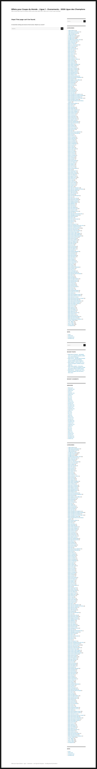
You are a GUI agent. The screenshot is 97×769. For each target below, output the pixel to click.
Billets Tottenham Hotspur (73, 290)
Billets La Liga (70, 180)
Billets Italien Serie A (72, 177)
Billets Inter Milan (71, 174)
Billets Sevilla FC (71, 265)
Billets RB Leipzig (71, 243)
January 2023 (70, 419)
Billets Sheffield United (73, 33)
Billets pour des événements (73, 228)
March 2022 (70, 432)
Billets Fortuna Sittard (72, 160)
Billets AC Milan (71, 47)
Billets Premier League (72, 232)
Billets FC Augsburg (72, 137)
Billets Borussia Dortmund (73, 76)
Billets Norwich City (72, 209)
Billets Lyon (70, 196)
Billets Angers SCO (71, 54)
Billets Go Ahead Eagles (72, 168)
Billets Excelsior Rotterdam (73, 133)
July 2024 (70, 395)
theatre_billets (71, 324)
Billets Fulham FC (71, 30)
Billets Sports (70, 274)
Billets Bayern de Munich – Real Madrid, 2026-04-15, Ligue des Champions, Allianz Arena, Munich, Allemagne (76, 356)
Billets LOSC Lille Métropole (73, 195)
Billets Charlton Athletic (72, 103)
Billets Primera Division (72, 239)
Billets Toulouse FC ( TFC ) (73, 291)
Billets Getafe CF (71, 164)
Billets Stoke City (71, 282)
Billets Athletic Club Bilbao (73, 64)
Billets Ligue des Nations (73, 190)
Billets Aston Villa (71, 61)
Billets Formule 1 (71, 159)
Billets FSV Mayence (72, 161)
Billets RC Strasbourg (72, 246)
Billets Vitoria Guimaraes (73, 312)
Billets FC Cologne (71, 139)
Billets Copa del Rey (72, 107)
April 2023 (70, 415)
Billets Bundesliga (71, 82)
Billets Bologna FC (71, 74)
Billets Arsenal (71, 56)
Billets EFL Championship (73, 121)
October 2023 (70, 407)
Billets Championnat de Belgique (74, 96)
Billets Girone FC (71, 167)
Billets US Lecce (71, 306)
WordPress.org (71, 338)
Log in (69, 334)
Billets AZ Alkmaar (71, 67)
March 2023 (70, 416)
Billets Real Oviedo (71, 254)
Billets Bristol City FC (72, 81)
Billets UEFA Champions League (74, 294)
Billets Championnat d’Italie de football (75, 95)
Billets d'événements (72, 117)
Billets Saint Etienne (72, 256)
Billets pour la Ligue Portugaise (74, 230)
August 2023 (70, 410)
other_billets (70, 321)
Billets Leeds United (72, 182)
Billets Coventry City (72, 113)
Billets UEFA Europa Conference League (76, 298)
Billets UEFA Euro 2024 (72, 297)
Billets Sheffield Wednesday (73, 267)
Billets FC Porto (71, 150)
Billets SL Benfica (71, 268)
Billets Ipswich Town (72, 176)
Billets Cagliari (71, 87)
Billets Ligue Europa (72, 191)
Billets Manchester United (73, 199)
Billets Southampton (72, 271)
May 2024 (70, 398)
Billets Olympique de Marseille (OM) (75, 213)
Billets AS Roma (71, 60)
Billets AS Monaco (71, 57)
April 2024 (70, 399)
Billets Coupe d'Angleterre (73, 109)
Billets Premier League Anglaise (74, 233)
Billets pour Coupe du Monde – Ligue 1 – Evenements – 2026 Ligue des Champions (48, 9)
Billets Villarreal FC (71, 311)
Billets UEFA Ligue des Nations (74, 302)
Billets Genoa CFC (71, 163)
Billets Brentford (71, 78)
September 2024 (71, 393)
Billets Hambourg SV (72, 170)
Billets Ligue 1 (70, 186)
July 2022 (70, 426)
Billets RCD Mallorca (72, 248)
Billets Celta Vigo (71, 93)
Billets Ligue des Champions (73, 187)
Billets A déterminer (72, 42)
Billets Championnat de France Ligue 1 (75, 98)
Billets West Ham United (73, 317)
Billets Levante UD (71, 185)
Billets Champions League (73, 99)
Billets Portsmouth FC (72, 224)
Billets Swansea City (72, 285)
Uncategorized (71, 325)
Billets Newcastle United (73, 208)
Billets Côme (70, 106)
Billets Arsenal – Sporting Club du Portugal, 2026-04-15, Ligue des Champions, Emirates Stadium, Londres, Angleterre (76, 360)
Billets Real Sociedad (72, 255)
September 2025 (71, 389)
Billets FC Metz (71, 146)
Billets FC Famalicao (72, 141)
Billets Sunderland (71, 284)
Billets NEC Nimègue (72, 207)
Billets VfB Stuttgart (72, 308)
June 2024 (70, 397)
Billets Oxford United (72, 216)
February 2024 (71, 402)
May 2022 (70, 429)
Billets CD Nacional (71, 89)
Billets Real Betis (71, 250)
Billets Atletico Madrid (72, 65)
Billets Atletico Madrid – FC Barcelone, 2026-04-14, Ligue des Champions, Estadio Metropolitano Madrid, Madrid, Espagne (76, 367)
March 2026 (70, 387)
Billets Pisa (70, 222)
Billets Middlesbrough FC (73, 202)
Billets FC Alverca (71, 135)
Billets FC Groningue (72, 142)
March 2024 (70, 400)
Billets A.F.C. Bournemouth (73, 44)
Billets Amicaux (71, 52)
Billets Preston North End (73, 237)
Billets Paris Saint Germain (73, 219)
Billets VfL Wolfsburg (72, 310)
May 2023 (70, 413)
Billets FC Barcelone (72, 138)
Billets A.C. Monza (71, 43)
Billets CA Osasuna (71, 85)
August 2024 (70, 394)
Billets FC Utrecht (71, 154)
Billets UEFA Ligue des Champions (74, 300)
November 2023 (71, 406)
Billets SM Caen (71, 269)
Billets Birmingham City (72, 72)
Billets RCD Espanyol (72, 247)
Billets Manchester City (72, 198)
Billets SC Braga (71, 259)
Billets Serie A (70, 264)
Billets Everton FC (71, 129)
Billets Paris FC (71, 217)
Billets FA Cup (70, 134)
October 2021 (70, 438)
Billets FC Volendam (72, 155)
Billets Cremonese (71, 115)
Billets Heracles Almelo (72, 173)
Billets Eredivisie (71, 125)
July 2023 (70, 411)
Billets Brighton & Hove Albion (74, 80)
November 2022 (71, 421)
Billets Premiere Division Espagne (74, 235)
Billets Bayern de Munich (73, 69)
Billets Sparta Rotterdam (73, 272)
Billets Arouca (70, 55)
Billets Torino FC (71, 289)
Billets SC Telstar (71, 263)
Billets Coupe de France (72, 112)
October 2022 (70, 423)
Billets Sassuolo (71, 258)
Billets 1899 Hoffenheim (73, 41)
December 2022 (71, 420)
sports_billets (71, 323)
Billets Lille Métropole (72, 193)
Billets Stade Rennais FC (72, 281)
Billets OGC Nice (71, 212)
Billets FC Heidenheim (72, 143)
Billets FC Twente (71, 152)
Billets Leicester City (72, 183)
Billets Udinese (71, 293)
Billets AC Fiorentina (72, 46)
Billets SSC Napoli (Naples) (73, 278)
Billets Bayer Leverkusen (73, 68)
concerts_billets (71, 320)
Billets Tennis (70, 287)
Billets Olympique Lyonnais (73, 215)
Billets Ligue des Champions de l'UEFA (75, 189)
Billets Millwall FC (71, 203)
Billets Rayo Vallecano (72, 242)
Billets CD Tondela (71, 91)
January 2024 (70, 403)
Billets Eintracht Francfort (73, 122)
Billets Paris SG (71, 220)
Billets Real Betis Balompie (73, 251)
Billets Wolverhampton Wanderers (75, 319)
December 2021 (71, 436)
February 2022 (71, 433)
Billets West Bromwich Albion (74, 316)
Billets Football (71, 157)
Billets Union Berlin (72, 304)
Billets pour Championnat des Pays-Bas (76, 225)
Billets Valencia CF (71, 307)
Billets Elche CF (71, 124)
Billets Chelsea (71, 104)
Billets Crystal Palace (72, 116)
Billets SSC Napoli (71, 277)
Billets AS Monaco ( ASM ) (73, 59)
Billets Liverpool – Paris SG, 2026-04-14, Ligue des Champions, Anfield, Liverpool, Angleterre (76, 363)
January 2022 (70, 434)
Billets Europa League (72, 128)
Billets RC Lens (71, 245)
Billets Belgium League (72, 70)
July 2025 (70, 391)
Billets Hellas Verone (72, 172)
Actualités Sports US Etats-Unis (74, 39)
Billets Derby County (72, 120)
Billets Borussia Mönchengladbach (75, 77)
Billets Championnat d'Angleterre (74, 94)
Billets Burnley (71, 83)
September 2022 (71, 424)
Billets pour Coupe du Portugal (74, 226)
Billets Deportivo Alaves (72, 119)
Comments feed (71, 337)
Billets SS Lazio (71, 276)
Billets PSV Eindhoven (72, 241)
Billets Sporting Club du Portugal (74, 273)
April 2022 (70, 430)
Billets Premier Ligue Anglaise (74, 234)
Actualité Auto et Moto (72, 35)
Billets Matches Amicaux (73, 200)
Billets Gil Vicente (71, 165)
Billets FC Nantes (71, 147)
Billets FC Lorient (71, 144)
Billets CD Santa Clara (72, 90)
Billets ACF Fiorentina (72, 48)
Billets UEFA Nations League (73, 303)
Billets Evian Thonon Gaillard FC (74, 131)
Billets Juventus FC (71, 178)
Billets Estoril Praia (71, 126)
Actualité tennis (71, 38)
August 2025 (70, 390)
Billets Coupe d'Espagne (72, 111)
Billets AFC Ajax (71, 50)
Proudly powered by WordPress (51, 763)
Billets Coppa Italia (71, 108)
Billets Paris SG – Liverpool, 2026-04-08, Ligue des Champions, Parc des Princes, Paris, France (76, 371)
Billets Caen (70, 86)
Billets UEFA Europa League (73, 299)
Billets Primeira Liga (72, 238)
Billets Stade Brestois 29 (73, 280)
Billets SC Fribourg (71, 260)
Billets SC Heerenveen (72, 261)
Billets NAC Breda (71, 206)
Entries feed (70, 335)
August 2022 (70, 425)
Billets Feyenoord (71, 156)
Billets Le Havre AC (71, 181)
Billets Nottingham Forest (73, 211)
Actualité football (71, 37)
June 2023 (70, 412)
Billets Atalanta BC (71, 63)
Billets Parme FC (71, 221)
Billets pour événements (73, 229)
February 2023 (71, 417)
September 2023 (71, 408)
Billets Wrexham (71, 34)
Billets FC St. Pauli (71, 151)
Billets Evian (70, 130)
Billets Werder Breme (72, 315)
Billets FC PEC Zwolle (72, 148)
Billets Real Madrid (71, 252)
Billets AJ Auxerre (71, 51)
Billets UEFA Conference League (74, 295)
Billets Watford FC (71, 313)
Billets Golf (70, 169)
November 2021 (71, 437)
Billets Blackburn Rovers (73, 73)
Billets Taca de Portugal (72, 286)
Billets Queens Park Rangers (73, 31)
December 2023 (71, 404)
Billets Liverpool (71, 194)
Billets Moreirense (71, 204)
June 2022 (70, 428)
